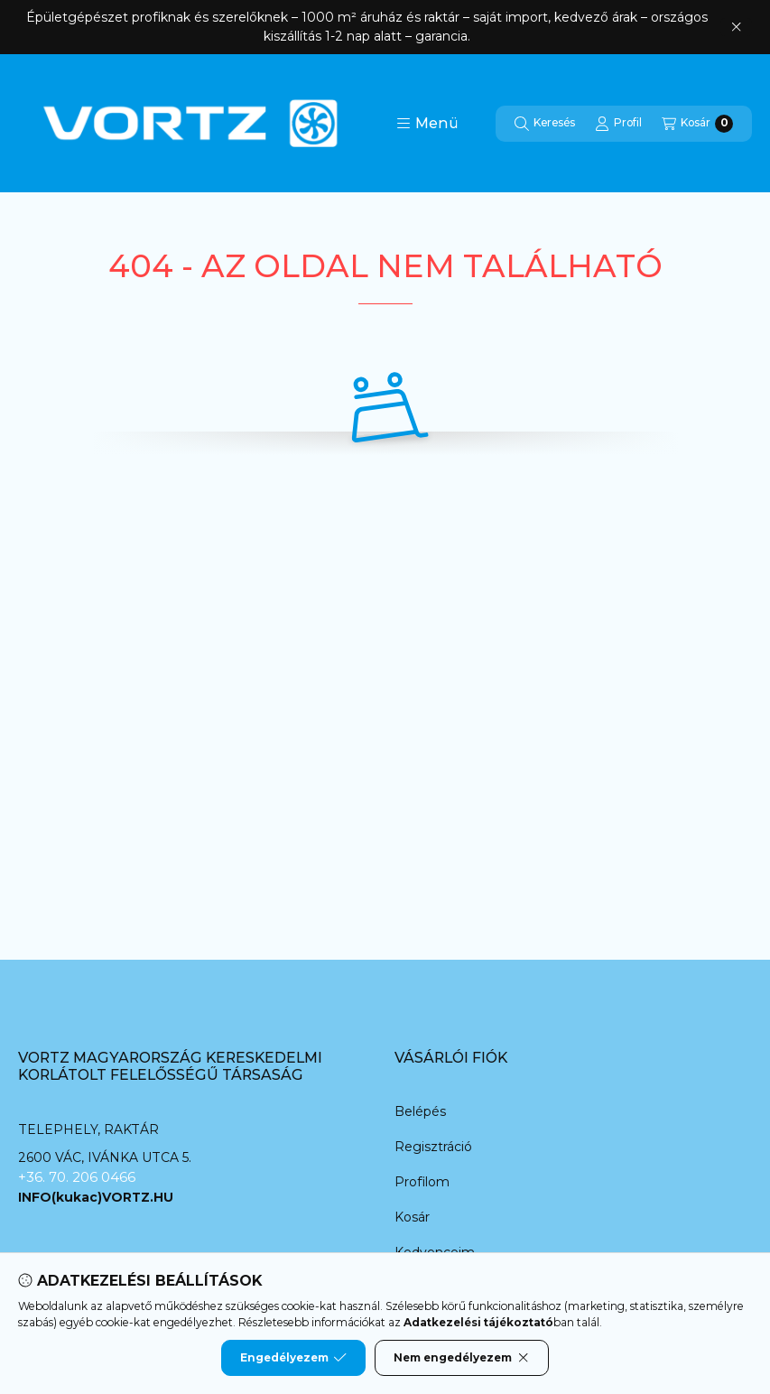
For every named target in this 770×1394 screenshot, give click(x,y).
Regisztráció (433, 1146)
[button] (427, 124)
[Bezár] (736, 27)
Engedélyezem (293, 1358)
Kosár (412, 1217)
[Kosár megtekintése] (697, 124)
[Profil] (618, 124)
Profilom (422, 1182)
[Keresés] (545, 124)
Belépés (420, 1111)
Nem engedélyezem (462, 1358)
